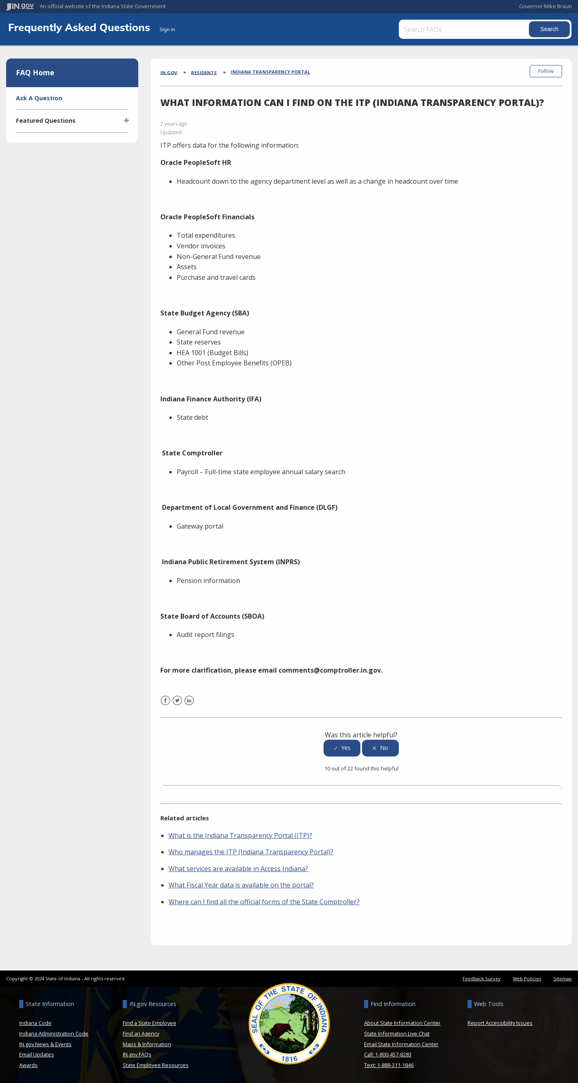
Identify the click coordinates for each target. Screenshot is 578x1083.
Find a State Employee (149, 1022)
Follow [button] (545, 71)
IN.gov (168, 72)
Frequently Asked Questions (80, 27)
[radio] (342, 747)
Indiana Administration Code (53, 1033)
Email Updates (36, 1054)
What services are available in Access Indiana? (238, 867)
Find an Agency (141, 1033)
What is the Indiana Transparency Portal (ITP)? (240, 834)
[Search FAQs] (464, 29)
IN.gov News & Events (45, 1043)
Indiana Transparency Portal (270, 72)
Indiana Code (35, 1022)
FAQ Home (35, 72)
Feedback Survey (482, 978)
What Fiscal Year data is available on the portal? (241, 884)
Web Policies (527, 978)
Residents (204, 72)
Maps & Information (147, 1043)
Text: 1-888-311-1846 (389, 1064)
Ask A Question (39, 98)
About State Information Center (402, 1022)
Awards (28, 1064)
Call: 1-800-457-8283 (388, 1054)
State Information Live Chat (397, 1033)
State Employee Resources (156, 1064)
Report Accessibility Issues (500, 1022)
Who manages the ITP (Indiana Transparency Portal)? (251, 851)
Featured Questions (46, 120)
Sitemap (562, 978)
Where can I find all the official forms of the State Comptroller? (264, 900)
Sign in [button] (167, 29)
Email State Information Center (401, 1043)
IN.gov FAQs (137, 1054)
